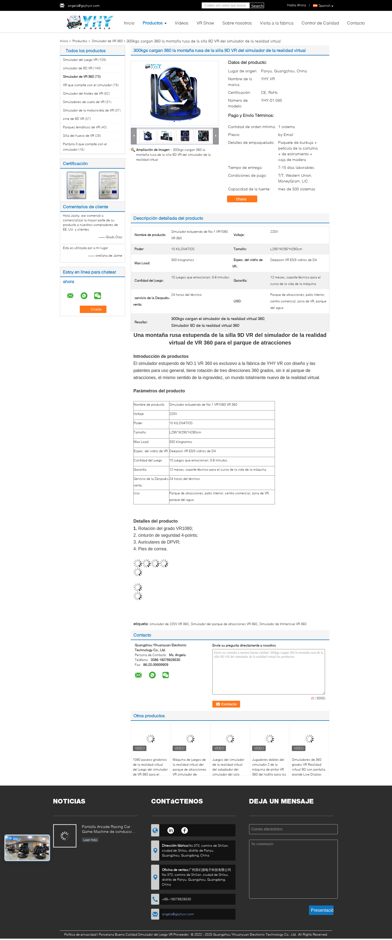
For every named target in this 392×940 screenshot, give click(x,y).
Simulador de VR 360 (107, 41)
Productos (153, 22)
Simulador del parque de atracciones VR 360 (224, 624)
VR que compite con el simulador (87, 85)
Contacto (356, 22)
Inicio (129, 22)
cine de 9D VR (73, 119)
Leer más (90, 840)
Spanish (325, 6)
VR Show (205, 22)
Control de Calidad (320, 22)
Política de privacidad (80, 934)
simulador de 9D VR (77, 68)
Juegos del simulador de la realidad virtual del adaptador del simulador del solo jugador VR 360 (228, 769)
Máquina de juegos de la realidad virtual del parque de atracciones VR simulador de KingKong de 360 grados (189, 772)
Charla (245, 199)
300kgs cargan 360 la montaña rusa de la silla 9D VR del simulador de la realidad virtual (173, 155)
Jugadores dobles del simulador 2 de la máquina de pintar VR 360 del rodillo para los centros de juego (269, 769)
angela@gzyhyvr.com (84, 6)
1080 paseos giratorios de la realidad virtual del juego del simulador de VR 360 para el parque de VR (150, 769)
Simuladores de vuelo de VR (84, 102)
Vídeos (181, 22)
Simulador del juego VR (80, 60)
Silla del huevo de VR (78, 136)
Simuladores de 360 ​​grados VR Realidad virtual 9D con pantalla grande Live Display (308, 767)
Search (257, 6)
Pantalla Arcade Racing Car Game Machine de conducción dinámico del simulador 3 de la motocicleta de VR (109, 829)
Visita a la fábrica (276, 22)
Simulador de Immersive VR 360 (283, 624)
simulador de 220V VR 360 (169, 624)
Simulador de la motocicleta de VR (88, 110)
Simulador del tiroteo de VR (83, 93)
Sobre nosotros (237, 22)
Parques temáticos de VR (81, 127)
